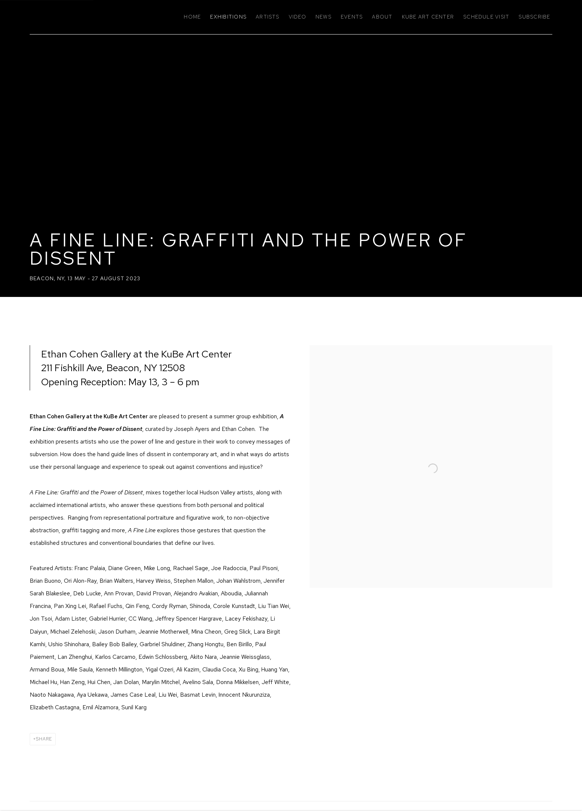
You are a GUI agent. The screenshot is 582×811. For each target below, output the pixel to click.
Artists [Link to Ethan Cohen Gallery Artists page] (267, 16)
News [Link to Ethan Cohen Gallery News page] (323, 16)
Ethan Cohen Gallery (93, 17)
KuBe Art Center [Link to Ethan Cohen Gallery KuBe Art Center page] (428, 16)
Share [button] (44, 739)
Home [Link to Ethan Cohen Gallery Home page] (192, 16)
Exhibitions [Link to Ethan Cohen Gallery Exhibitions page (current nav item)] (228, 16)
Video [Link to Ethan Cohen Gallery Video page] (297, 16)
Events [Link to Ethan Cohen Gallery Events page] (352, 16)
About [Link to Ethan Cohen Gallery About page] (382, 16)
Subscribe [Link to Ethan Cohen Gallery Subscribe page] (534, 16)
